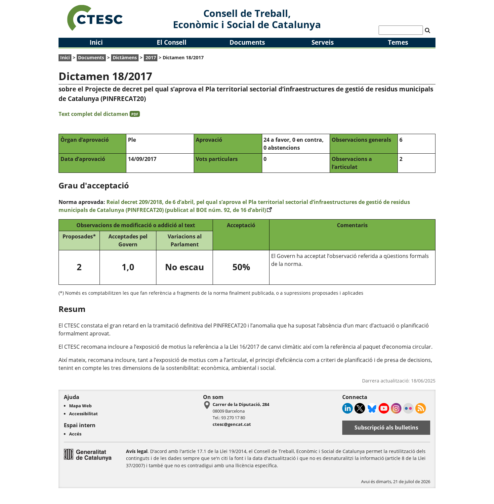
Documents (247, 42)
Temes (398, 42)
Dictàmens (125, 57)
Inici (96, 42)
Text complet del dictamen (99, 114)
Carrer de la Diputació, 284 (241, 404)
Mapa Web (80, 406)
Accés (75, 434)
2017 (150, 57)
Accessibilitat (83, 414)
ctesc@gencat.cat (232, 424)
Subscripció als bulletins (386, 427)
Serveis (322, 42)
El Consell (171, 42)
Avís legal (136, 451)
